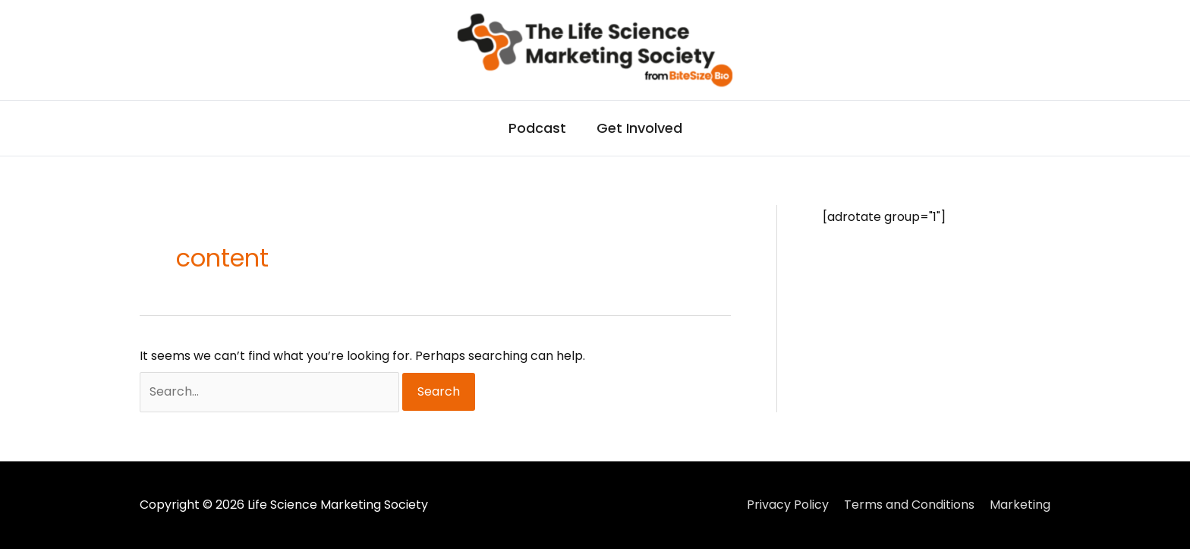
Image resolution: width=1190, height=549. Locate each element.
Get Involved (639, 127)
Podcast (537, 127)
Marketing (1020, 504)
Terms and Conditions (909, 504)
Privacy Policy (788, 504)
